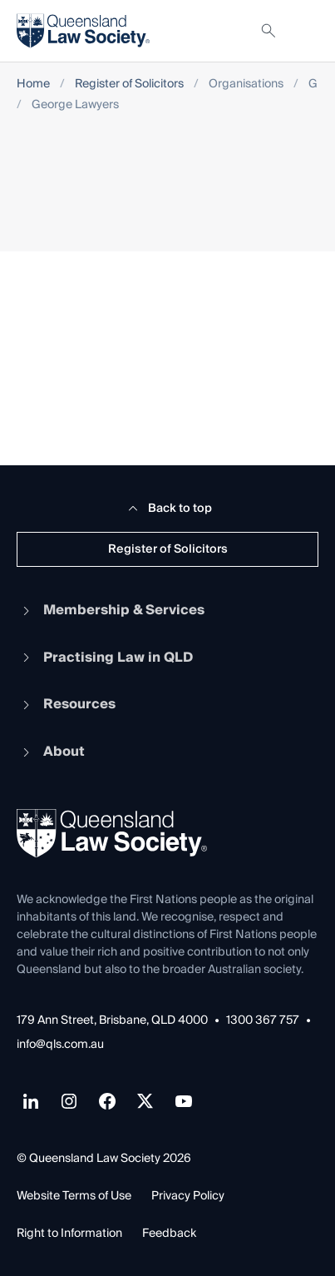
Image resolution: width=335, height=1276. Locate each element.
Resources (66, 704)
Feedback (169, 1234)
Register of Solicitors (129, 84)
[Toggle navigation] (305, 30)
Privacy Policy (187, 1196)
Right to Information (69, 1234)
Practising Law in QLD (105, 657)
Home (33, 84)
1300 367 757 (262, 1021)
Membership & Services (110, 610)
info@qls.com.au (60, 1045)
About (51, 751)
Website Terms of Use (74, 1196)
